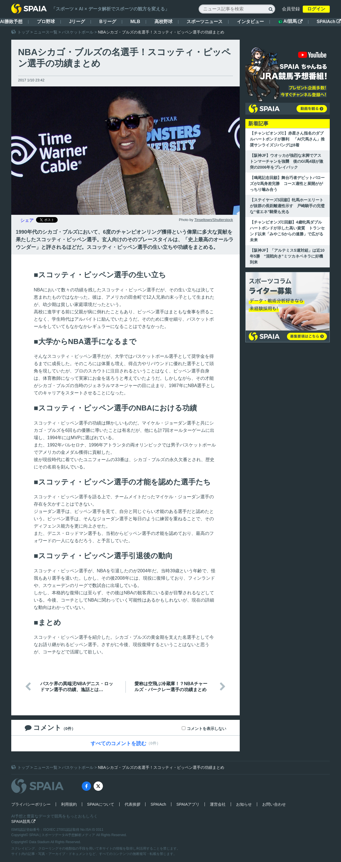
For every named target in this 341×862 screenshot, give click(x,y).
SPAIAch (329, 21)
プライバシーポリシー (31, 804)
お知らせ (244, 804)
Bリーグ (107, 21)
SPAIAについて (100, 804)
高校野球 (163, 21)
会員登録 (291, 8)
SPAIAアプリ (187, 804)
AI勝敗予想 (11, 21)
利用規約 (69, 804)
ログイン (316, 8)
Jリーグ (77, 21)
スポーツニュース (205, 21)
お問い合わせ (274, 804)
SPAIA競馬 (23, 821)
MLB (135, 21)
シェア (27, 220)
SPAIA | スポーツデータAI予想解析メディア (62, 835)
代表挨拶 (132, 804)
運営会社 (218, 804)
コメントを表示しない (206, 728)
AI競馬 (290, 21)
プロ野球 (46, 21)
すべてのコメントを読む (118, 743)
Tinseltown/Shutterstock (213, 220)
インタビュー (250, 21)
